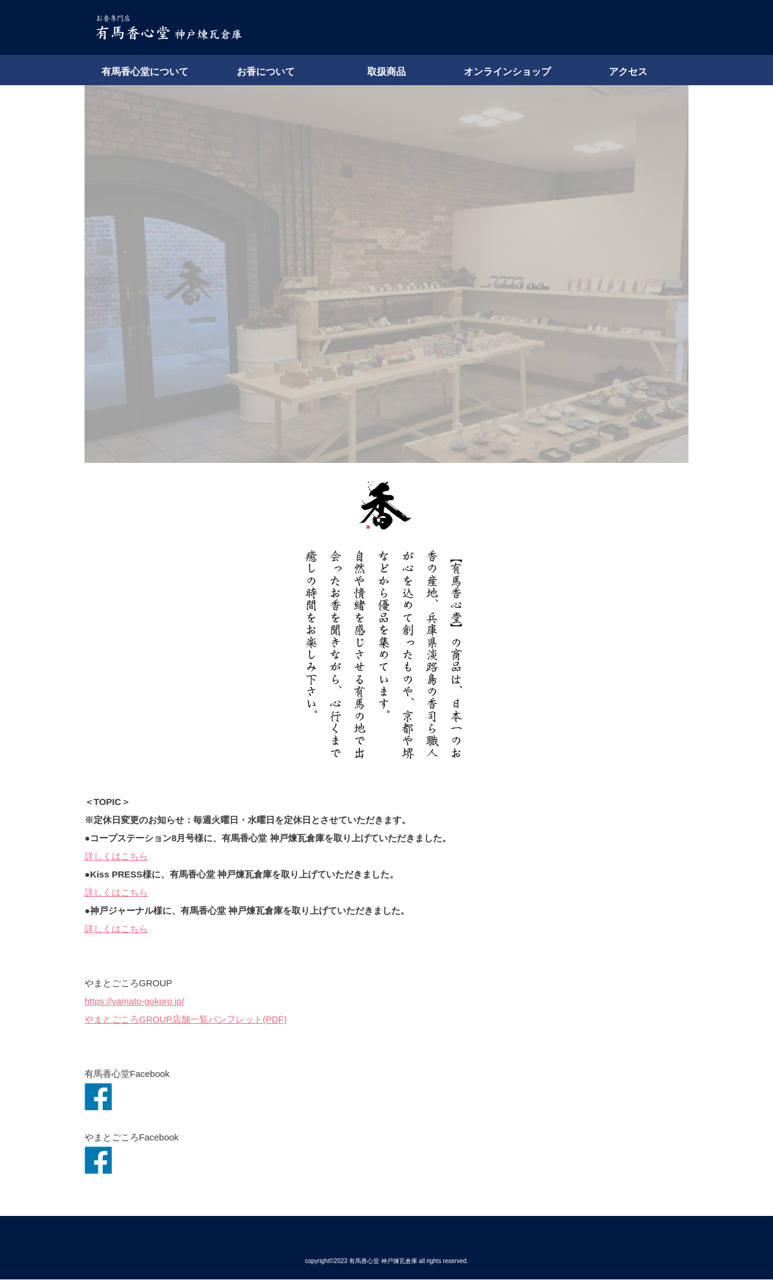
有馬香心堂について (144, 71)
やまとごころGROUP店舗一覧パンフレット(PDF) (186, 1019)
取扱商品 (386, 71)
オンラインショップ (507, 71)
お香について (266, 71)
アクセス (628, 71)
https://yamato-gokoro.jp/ (134, 1001)
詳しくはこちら (116, 856)
